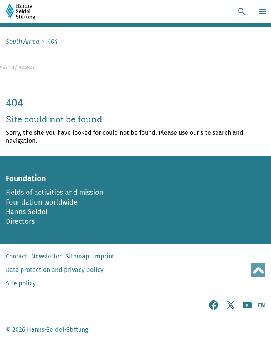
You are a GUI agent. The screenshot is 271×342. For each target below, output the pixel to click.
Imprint (103, 256)
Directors (20, 221)
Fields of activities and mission (55, 192)
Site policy (21, 283)
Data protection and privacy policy (55, 269)
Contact (16, 256)
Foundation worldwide (41, 202)
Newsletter (46, 256)
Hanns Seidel (26, 212)
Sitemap (77, 256)
